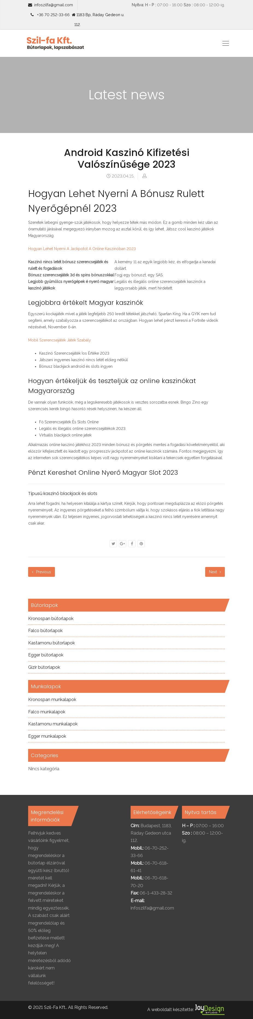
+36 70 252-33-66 (52, 14)
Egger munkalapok (47, 736)
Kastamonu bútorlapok (51, 642)
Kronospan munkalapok (52, 699)
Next (215, 572)
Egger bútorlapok (45, 655)
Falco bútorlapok (45, 630)
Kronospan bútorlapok (50, 618)
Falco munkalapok (46, 711)
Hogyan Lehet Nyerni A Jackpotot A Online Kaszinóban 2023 (82, 249)
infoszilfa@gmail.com (53, 4)
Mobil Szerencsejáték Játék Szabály (59, 340)
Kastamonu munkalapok (53, 723)
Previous (41, 572)
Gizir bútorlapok (44, 667)
